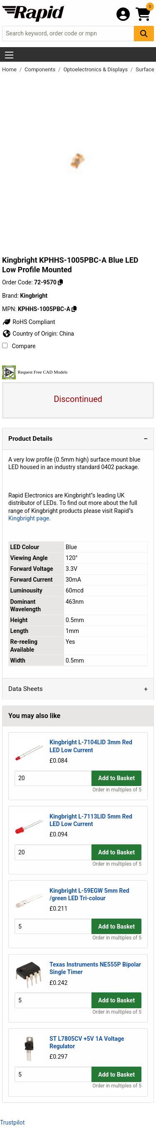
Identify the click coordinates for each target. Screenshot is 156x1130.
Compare (18, 346)
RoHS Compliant (28, 322)
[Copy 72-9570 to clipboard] (60, 282)
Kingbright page (28, 518)
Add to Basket (116, 778)
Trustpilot (12, 1122)
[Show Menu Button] (9, 55)
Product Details (30, 438)
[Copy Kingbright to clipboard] (74, 309)
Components (41, 69)
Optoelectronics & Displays (96, 69)
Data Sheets (25, 689)
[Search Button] (144, 33)
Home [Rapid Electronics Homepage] (10, 69)
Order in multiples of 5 (116, 790)
